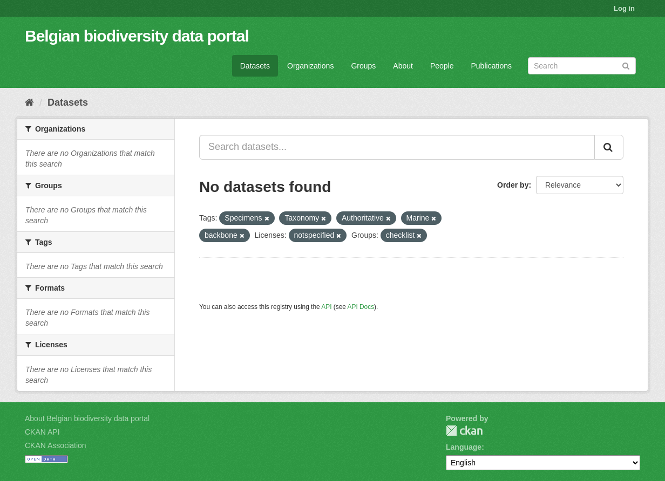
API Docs (361, 307)
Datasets (255, 65)
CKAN (464, 430)
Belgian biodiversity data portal (137, 36)
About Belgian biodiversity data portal (87, 418)
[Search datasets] (582, 65)
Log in (624, 8)
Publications (491, 65)
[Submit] (625, 65)
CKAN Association (55, 445)
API (326, 307)
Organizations (310, 65)
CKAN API (42, 432)
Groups (363, 65)
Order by (512, 185)
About (403, 65)
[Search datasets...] (397, 147)
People (442, 65)
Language (463, 447)
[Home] (29, 102)
